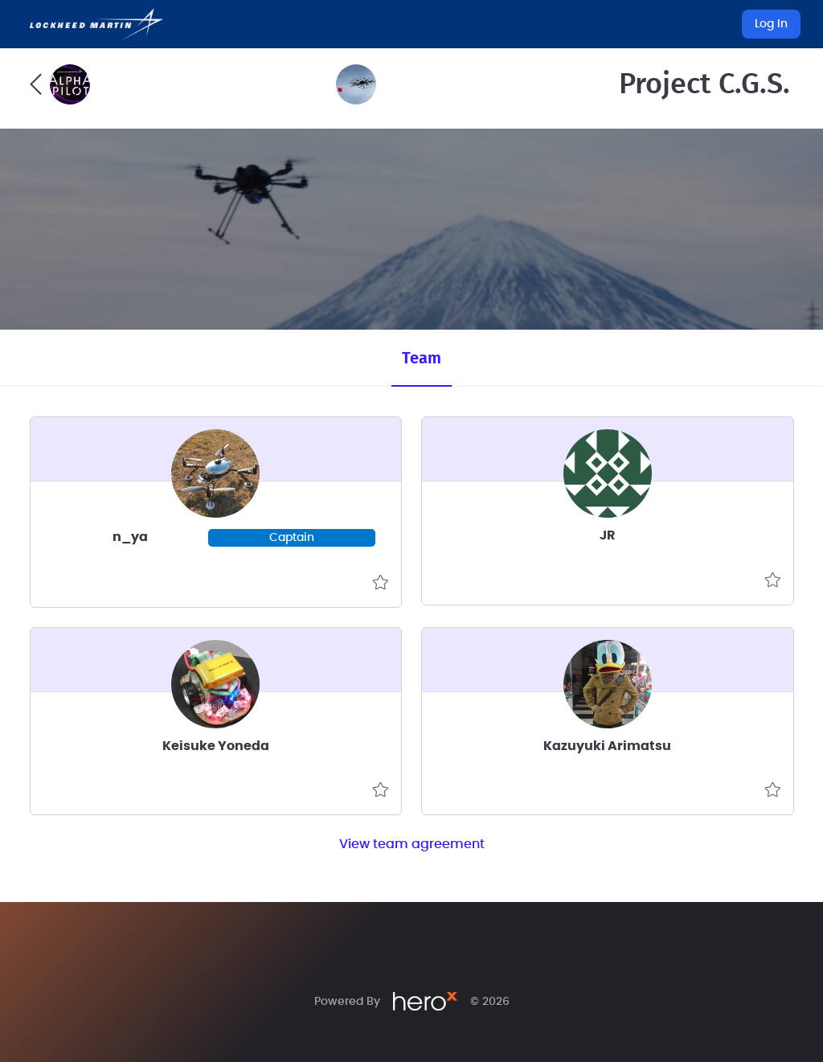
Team (421, 359)
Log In (771, 24)
